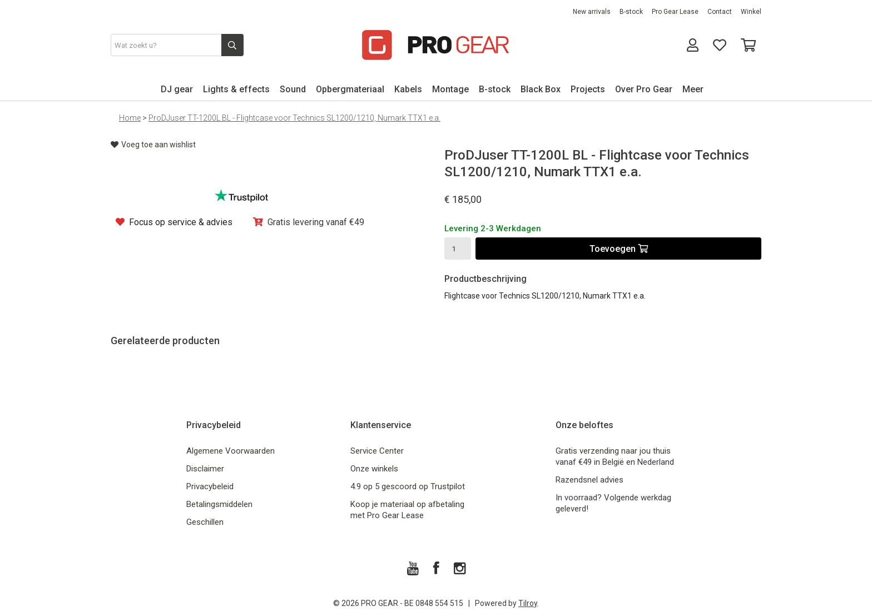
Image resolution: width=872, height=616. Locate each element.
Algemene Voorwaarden (230, 451)
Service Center (377, 451)
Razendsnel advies (589, 480)
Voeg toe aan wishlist (153, 144)
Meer (692, 89)
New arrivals (592, 12)
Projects (588, 89)
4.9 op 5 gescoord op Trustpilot (407, 486)
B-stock (631, 12)
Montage (450, 89)
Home (130, 117)
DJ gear (177, 89)
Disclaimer (205, 469)
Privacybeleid (210, 486)
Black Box (541, 89)
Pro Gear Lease (675, 12)
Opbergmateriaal (350, 89)
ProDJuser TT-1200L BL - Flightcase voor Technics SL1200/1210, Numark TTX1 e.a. (294, 117)
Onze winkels (374, 469)
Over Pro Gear (643, 89)
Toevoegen (618, 249)
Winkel (751, 12)
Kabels (408, 89)
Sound (293, 89)
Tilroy (527, 603)
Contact (719, 12)
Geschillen (205, 522)
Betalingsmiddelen (219, 504)
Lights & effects (236, 89)
